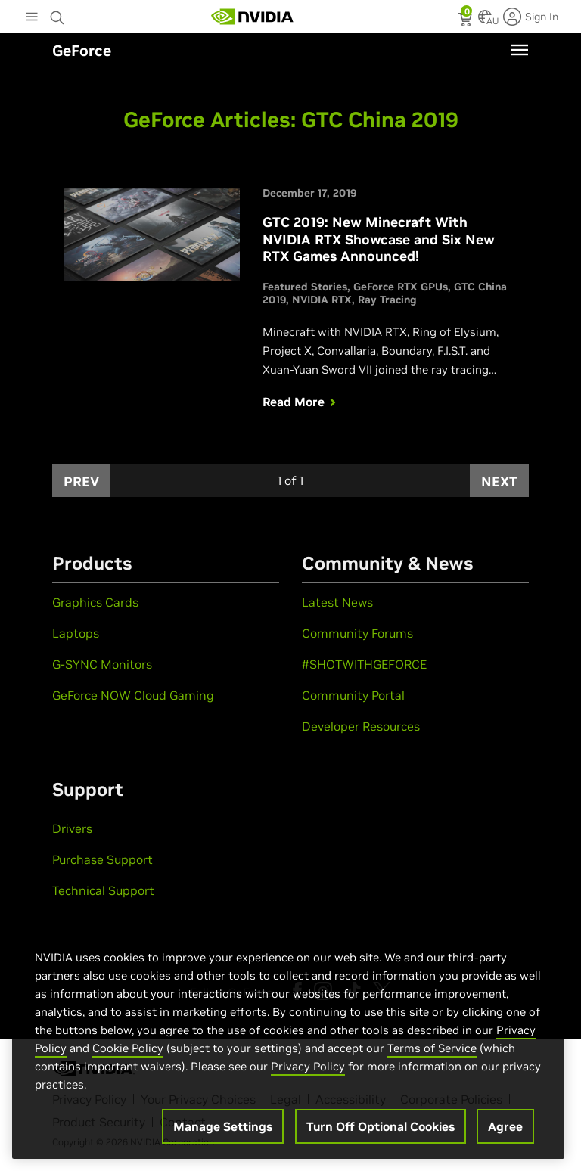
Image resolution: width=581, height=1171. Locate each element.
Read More (301, 401)
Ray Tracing (387, 299)
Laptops (75, 633)
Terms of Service (432, 1048)
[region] (288, 1038)
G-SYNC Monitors (102, 664)
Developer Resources (361, 726)
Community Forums (357, 633)
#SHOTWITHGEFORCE (364, 664)
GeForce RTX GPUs (400, 287)
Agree (505, 1126)
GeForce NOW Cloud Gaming (133, 695)
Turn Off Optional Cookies (380, 1126)
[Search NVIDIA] (57, 13)
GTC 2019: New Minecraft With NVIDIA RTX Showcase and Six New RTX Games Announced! (379, 239)
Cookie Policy (127, 1048)
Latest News (337, 602)
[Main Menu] (32, 18)
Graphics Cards (95, 602)
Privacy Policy (308, 1066)
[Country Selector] (485, 21)
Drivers (72, 828)
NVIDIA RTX (322, 299)
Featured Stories (305, 287)
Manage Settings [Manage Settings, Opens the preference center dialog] (222, 1126)
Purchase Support (102, 859)
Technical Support (103, 890)
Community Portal (353, 695)
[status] (466, 21)
